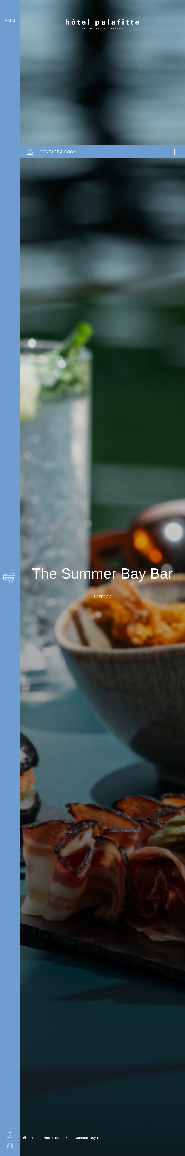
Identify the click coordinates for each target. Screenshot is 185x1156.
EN (9, 1136)
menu (9, 20)
